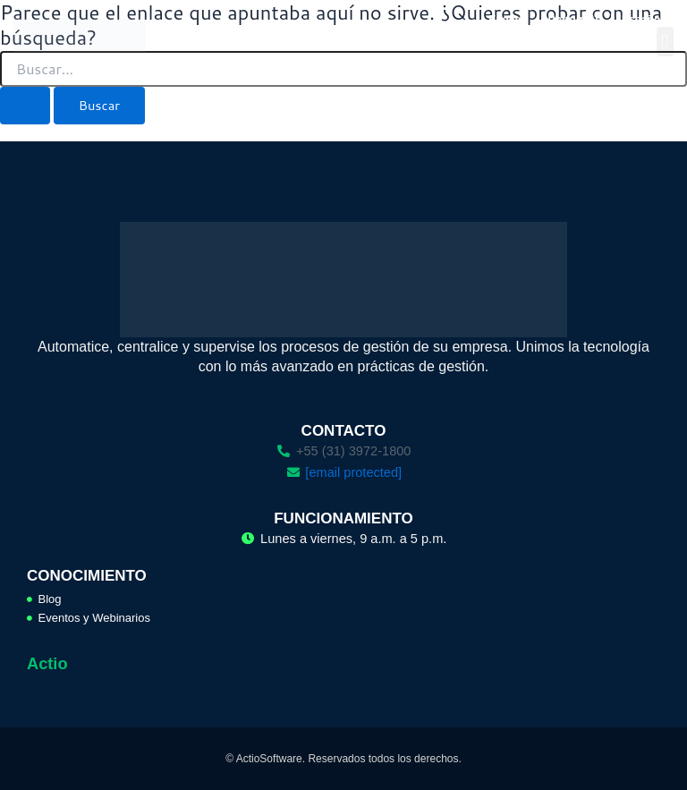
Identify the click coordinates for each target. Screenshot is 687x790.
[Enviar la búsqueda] (25, 106)
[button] (665, 41)
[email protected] (353, 472)
